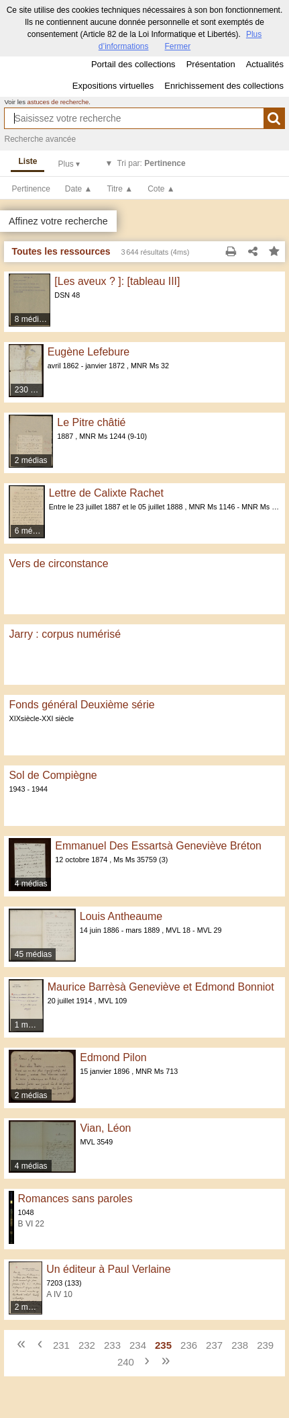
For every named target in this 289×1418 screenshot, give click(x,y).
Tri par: (151, 163)
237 (214, 1345)
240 (125, 1362)
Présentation (210, 64)
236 (188, 1345)
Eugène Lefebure (88, 352)
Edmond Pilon (113, 1057)
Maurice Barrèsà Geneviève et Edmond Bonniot (161, 987)
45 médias (33, 954)
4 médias (31, 883)
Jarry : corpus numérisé (65, 634)
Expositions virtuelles (113, 86)
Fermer (178, 46)
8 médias (31, 319)
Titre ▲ (120, 189)
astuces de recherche (58, 102)
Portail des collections (133, 64)
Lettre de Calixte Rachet (106, 493)
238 (239, 1345)
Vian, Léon (105, 1128)
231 (61, 1345)
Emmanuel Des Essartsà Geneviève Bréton (158, 845)
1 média (29, 1025)
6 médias (30, 531)
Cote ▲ (161, 189)
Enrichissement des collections (224, 86)
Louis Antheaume (121, 916)
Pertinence (30, 189)
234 (137, 1345)
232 (86, 1345)
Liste (27, 161)
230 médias (29, 389)
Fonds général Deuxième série (81, 704)
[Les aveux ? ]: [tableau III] (117, 281)
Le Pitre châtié (91, 422)
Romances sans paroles (75, 1198)
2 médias (31, 460)
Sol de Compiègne (53, 775)
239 (265, 1345)
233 (112, 1345)
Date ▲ (79, 189)
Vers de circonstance (58, 563)
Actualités (265, 64)
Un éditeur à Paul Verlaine (108, 1269)
